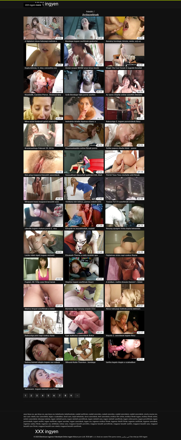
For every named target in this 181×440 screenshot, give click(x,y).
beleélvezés (60, 414)
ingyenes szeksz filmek (32, 424)
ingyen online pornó (130, 419)
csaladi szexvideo (108, 414)
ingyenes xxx (46, 424)
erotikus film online (117, 417)
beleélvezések (70, 414)
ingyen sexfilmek (51, 422)
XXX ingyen (143, 437)
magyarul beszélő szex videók (49, 426)
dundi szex (67, 417)
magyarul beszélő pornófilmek (101, 424)
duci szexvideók (42, 417)
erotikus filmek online (149, 417)
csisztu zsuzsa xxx (150, 414)
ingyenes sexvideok (150, 422)
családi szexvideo (94, 414)
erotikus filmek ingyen (133, 417)
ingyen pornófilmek (145, 419)
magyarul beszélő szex (141, 424)
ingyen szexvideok (76, 422)
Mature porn (77, 437)
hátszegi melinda (44, 419)
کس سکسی (125, 437)
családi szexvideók (136, 414)
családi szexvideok (122, 414)
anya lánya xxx (29, 414)
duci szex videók (30, 417)
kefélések (55, 424)
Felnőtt (90, 11)
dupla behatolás (78, 417)
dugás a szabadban (56, 417)
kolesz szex (64, 424)
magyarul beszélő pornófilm (79, 424)
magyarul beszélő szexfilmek (70, 426)
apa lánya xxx (39, 414)
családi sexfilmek (81, 414)
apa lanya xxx (50, 414)
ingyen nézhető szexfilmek (112, 419)
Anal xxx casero (102, 437)
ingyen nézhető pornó (58, 419)
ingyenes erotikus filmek (101, 422)
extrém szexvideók (30, 419)
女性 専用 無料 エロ (89, 437)
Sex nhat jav (134, 437)
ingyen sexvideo (63, 422)
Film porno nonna (114, 437)
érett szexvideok (104, 417)
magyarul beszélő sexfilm (122, 424)
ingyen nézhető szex (95, 419)
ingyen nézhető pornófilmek (77, 419)
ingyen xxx (88, 422)
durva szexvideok (90, 417)
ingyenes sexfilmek (135, 422)
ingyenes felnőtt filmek (119, 422)
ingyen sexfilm (38, 422)
